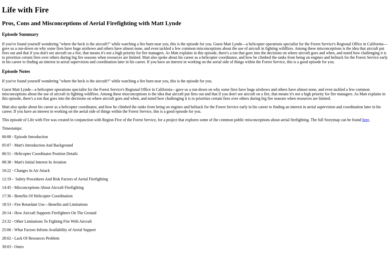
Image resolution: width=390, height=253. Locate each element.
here (365, 120)
